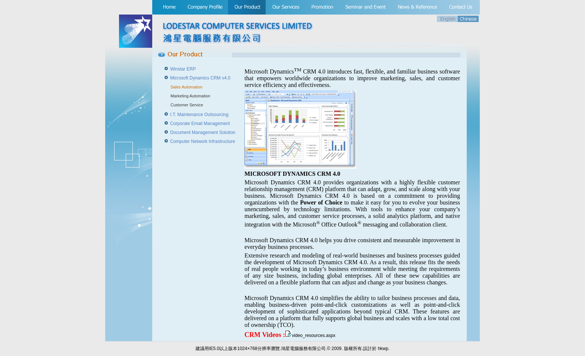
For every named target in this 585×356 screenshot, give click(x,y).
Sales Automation (187, 87)
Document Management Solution (202, 132)
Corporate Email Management (200, 123)
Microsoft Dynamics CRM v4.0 (200, 78)
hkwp (383, 348)
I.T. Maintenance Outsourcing (199, 114)
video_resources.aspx (313, 335)
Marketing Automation (190, 96)
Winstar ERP (183, 69)
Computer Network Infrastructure (202, 141)
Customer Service (187, 105)
